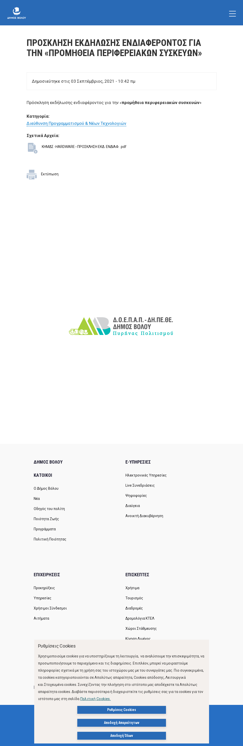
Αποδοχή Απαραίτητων (121, 723)
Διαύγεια (132, 506)
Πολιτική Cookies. (95, 699)
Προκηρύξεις (44, 588)
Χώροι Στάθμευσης (141, 628)
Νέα (37, 499)
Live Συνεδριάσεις (140, 485)
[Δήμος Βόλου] (16, 12)
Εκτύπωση (50, 174)
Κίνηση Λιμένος (138, 639)
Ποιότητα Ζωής (46, 519)
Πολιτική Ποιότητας (50, 539)
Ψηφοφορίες (136, 496)
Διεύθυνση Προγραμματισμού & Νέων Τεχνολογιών (76, 123)
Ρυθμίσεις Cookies (121, 710)
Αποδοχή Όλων (121, 736)
